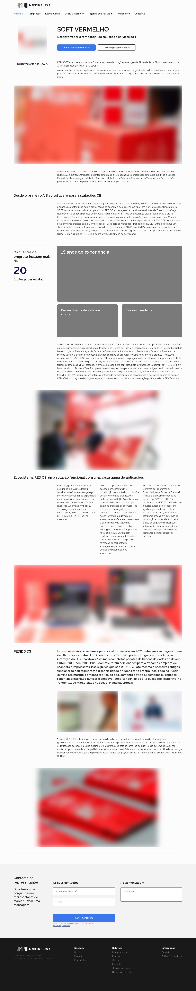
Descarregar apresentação (117, 47)
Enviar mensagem (84, 918)
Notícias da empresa (121, 972)
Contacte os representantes (76, 47)
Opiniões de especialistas (124, 968)
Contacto (140, 13)
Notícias (78, 952)
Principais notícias (120, 952)
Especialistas (52, 13)
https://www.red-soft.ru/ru (32, 63)
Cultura (115, 960)
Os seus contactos (65, 882)
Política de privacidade (172, 956)
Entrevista (116, 964)
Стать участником (75, 13)
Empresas (35, 13)
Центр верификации (101, 13)
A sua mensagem (132, 882)
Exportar (116, 956)
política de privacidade (61, 926)
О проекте (124, 13)
